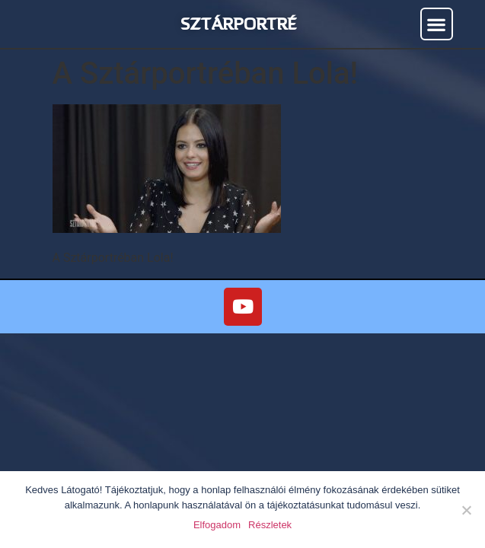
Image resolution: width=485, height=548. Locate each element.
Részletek (270, 524)
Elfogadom (217, 524)
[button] (436, 24)
